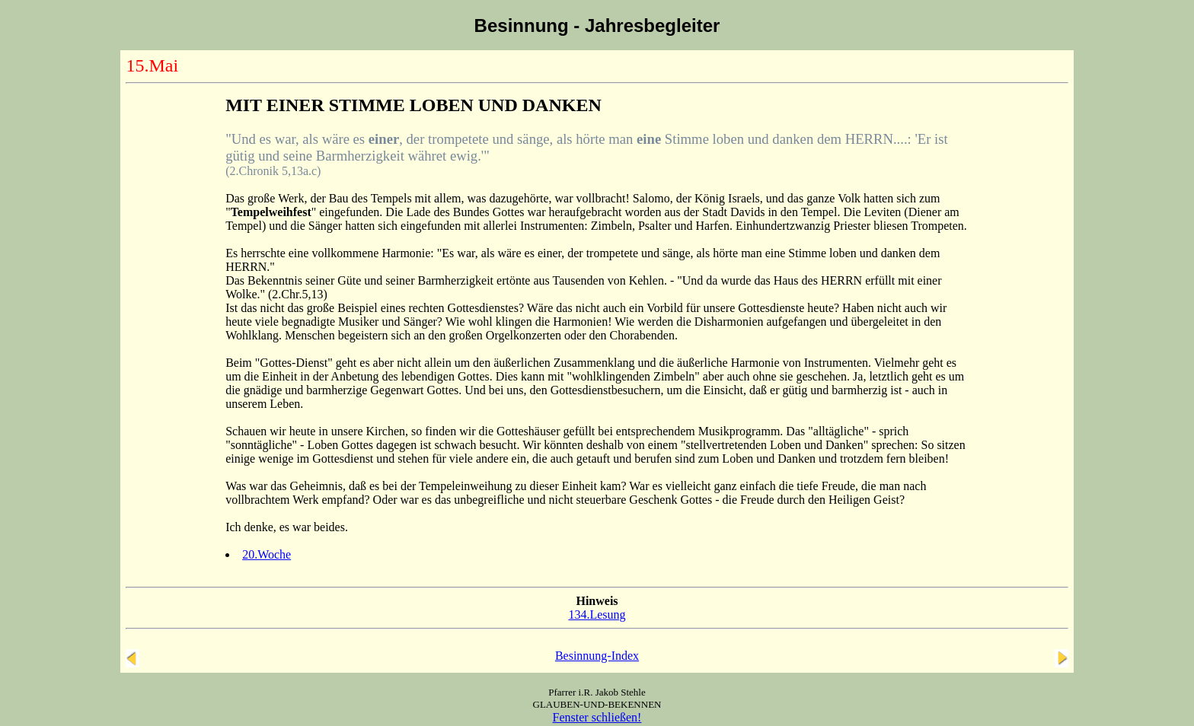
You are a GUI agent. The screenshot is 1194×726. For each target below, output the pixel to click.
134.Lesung (596, 614)
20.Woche (266, 554)
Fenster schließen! (597, 717)
